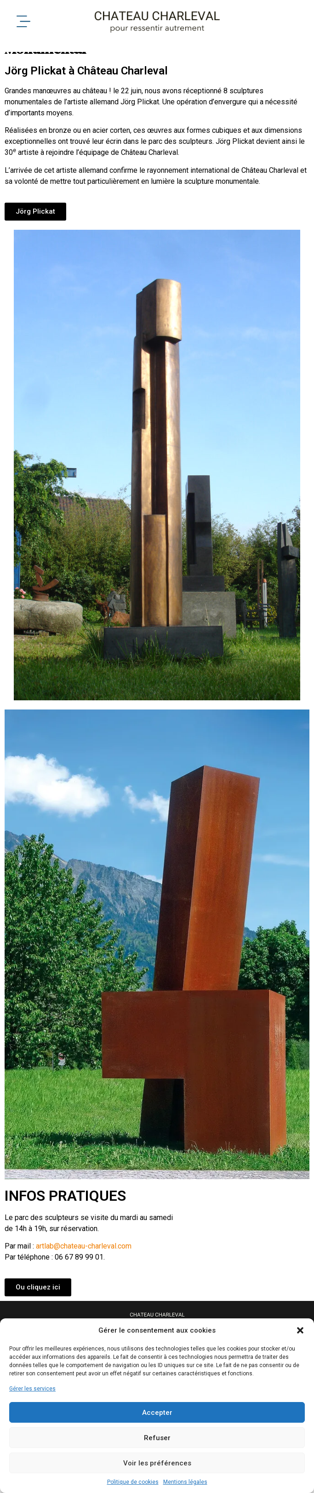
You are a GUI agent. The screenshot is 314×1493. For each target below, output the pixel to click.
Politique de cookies (133, 1482)
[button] (300, 1330)
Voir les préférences (157, 1463)
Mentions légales (185, 1482)
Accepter (157, 1412)
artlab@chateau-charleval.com (83, 1261)
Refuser (157, 1438)
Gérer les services (32, 1388)
